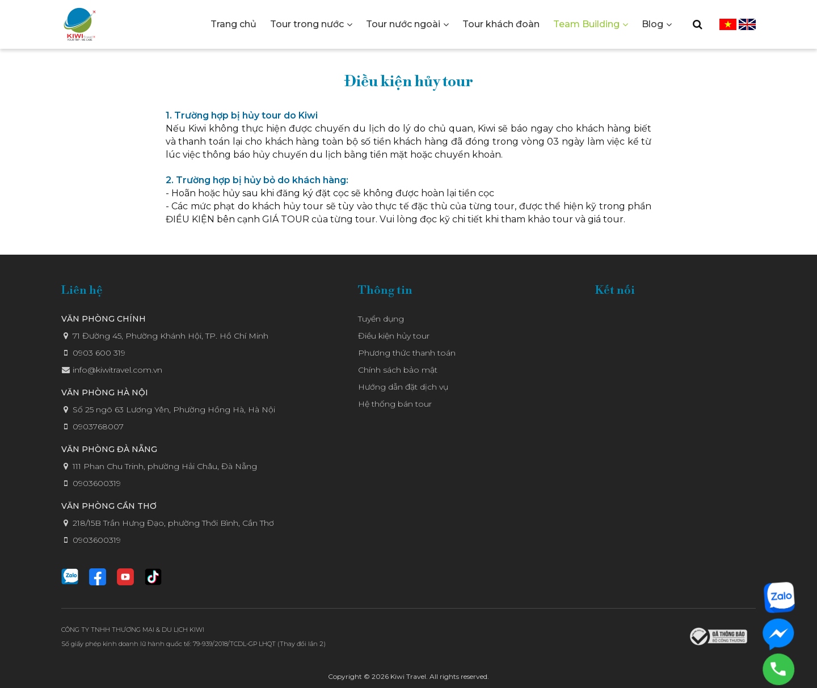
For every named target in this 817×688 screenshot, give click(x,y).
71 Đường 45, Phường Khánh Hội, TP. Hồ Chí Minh (170, 336)
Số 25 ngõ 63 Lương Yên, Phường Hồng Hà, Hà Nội (174, 409)
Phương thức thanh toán (407, 353)
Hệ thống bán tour (395, 404)
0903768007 (98, 426)
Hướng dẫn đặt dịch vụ (403, 387)
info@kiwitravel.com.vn (117, 370)
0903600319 (97, 483)
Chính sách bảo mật (397, 370)
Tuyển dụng (381, 319)
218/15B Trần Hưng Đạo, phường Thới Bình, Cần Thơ (173, 523)
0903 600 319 (99, 353)
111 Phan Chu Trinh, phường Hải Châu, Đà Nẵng (165, 466)
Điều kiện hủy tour (393, 336)
